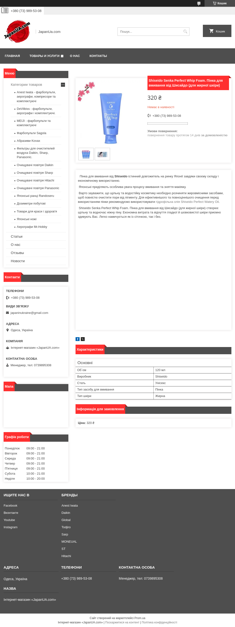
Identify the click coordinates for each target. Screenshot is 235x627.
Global (65, 520)
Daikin (65, 513)
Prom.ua (140, 618)
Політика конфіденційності (159, 622)
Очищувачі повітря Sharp (35, 172)
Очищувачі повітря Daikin (35, 165)
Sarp (64, 534)
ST (63, 549)
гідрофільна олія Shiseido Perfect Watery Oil (187, 202)
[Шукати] (185, 31)
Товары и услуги (44, 56)
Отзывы (17, 253)
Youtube (9, 520)
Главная (12, 56)
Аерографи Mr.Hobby (32, 227)
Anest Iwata (69, 505)
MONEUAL (69, 541)
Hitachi (66, 556)
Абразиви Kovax (28, 141)
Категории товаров (26, 84)
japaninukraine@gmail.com (29, 313)
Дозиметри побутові (31, 203)
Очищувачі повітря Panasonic (38, 188)
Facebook (10, 505)
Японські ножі (26, 219)
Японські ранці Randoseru (35, 196)
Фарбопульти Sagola (31, 133)
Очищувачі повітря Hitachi (35, 180)
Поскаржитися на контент (122, 622)
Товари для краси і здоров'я (37, 211)
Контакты (98, 56)
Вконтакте (11, 513)
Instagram (11, 527)
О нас (75, 56)
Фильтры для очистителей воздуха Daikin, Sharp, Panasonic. (36, 153)
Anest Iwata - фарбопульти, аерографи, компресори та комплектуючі (36, 96)
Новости (18, 261)
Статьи (17, 236)
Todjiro (65, 527)
